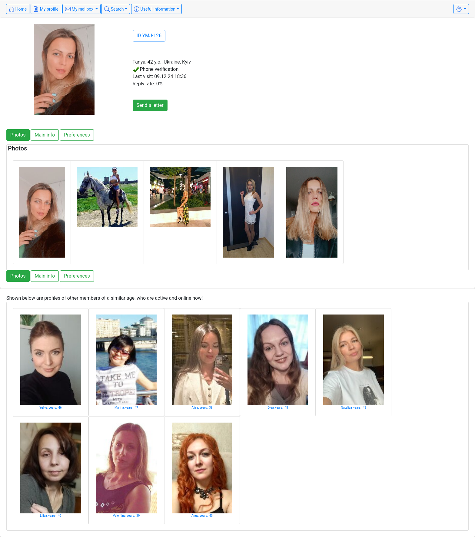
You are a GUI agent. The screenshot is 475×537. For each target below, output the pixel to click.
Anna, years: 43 (202, 515)
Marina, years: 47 (126, 407)
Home (18, 9)
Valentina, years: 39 (126, 515)
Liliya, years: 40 (50, 515)
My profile (45, 9)
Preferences (77, 135)
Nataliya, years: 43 (353, 407)
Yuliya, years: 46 (50, 407)
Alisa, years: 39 (201, 407)
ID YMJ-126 (149, 35)
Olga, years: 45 (277, 407)
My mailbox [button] (80, 9)
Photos (18, 135)
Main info (45, 135)
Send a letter (150, 105)
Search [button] (114, 9)
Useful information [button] (154, 9)
